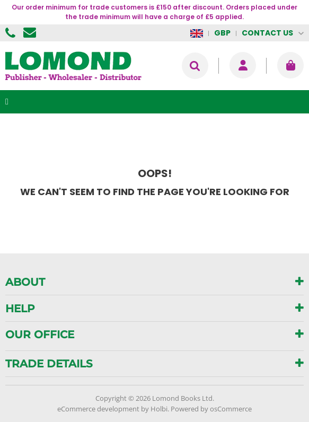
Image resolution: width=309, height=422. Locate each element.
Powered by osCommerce (211, 409)
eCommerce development (98, 409)
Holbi (159, 409)
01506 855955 (11, 33)
